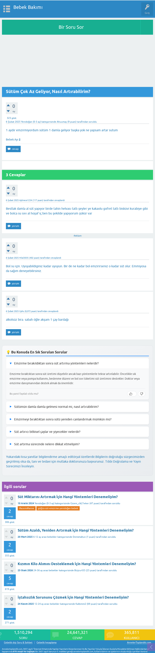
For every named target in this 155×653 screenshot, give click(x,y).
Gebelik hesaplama (46, 642)
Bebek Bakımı (28, 7)
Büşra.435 (79, 570)
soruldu (93, 121)
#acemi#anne (26, 508)
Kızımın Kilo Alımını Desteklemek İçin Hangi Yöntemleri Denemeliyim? (77, 564)
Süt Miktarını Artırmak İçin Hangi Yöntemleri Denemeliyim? (68, 497)
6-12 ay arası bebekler (45, 537)
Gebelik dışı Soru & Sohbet (18, 642)
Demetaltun (79, 537)
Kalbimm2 (81, 604)
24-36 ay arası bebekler (45, 570)
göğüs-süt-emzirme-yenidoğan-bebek (58, 508)
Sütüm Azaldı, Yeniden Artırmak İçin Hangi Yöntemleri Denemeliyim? (76, 530)
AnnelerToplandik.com (139, 642)
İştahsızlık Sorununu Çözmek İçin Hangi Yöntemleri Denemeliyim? (73, 597)
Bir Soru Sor (71, 27)
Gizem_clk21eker (79, 503)
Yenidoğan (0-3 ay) (31, 121)
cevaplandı (59, 200)
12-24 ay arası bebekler (46, 604)
